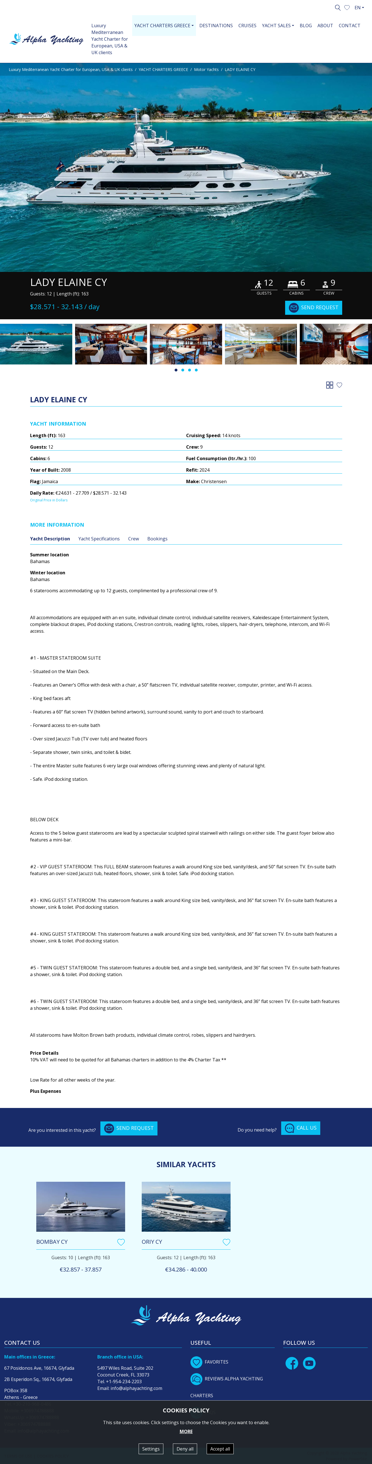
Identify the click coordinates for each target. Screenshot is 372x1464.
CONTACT (349, 25)
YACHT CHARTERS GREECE (163, 69)
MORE (186, 1431)
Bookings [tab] (157, 539)
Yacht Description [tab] (50, 539)
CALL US (301, 1128)
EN (358, 7)
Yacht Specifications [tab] (99, 539)
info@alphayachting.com (136, 1388)
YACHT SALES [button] (276, 25)
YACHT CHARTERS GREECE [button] (162, 25)
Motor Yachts (206, 69)
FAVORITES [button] (209, 1362)
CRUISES (247, 25)
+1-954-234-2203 (124, 1381)
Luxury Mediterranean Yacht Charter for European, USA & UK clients (109, 39)
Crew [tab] (133, 539)
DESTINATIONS (216, 25)
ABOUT (325, 25)
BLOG (306, 25)
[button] (347, 7)
